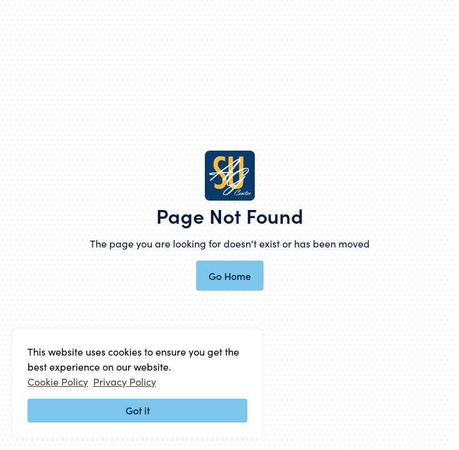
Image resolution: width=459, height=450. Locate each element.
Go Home (230, 275)
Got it (138, 410)
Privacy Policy (124, 381)
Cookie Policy (57, 381)
